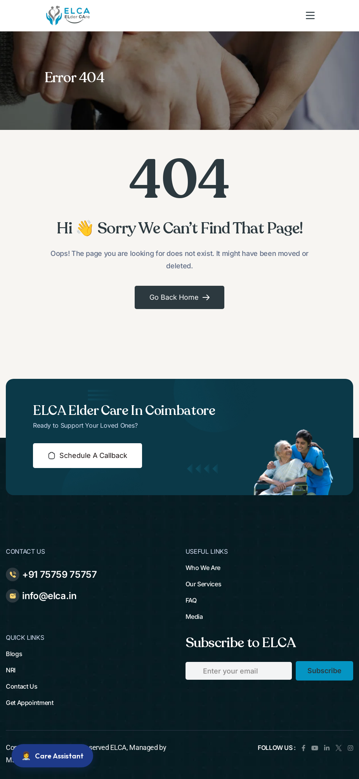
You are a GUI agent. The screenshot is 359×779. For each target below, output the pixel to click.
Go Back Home (179, 297)
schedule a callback (87, 455)
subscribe (324, 671)
